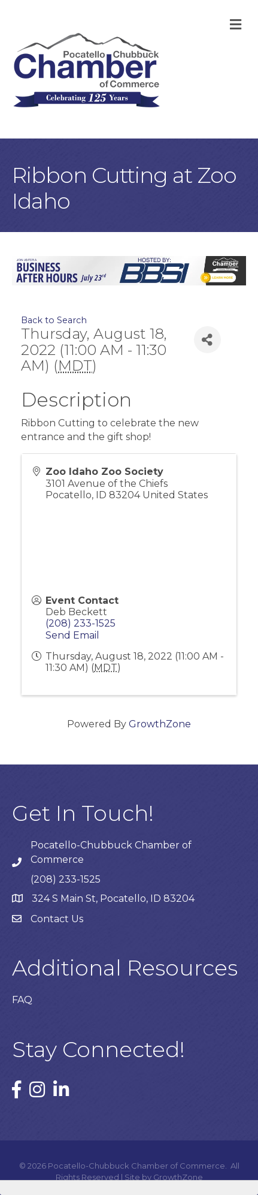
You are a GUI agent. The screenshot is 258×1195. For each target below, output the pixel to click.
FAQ (22, 1000)
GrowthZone (160, 724)
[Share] (207, 339)
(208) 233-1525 (80, 623)
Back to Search (54, 320)
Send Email (72, 635)
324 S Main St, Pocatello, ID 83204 (113, 898)
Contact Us (57, 919)
